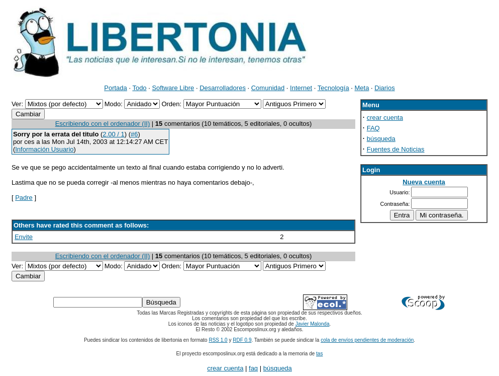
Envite (24, 237)
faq (253, 368)
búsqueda (381, 138)
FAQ (373, 128)
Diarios (384, 88)
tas (319, 353)
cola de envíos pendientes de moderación (367, 340)
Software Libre (173, 88)
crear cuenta (385, 117)
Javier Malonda (312, 324)
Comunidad (268, 88)
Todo (139, 88)
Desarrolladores (222, 88)
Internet (301, 88)
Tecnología (333, 88)
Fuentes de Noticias (396, 149)
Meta (362, 88)
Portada (115, 88)
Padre (24, 197)
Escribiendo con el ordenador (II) (102, 123)
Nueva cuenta (424, 182)
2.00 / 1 (113, 134)
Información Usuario (44, 149)
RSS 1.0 (218, 340)
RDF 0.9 (242, 340)
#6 (134, 134)
